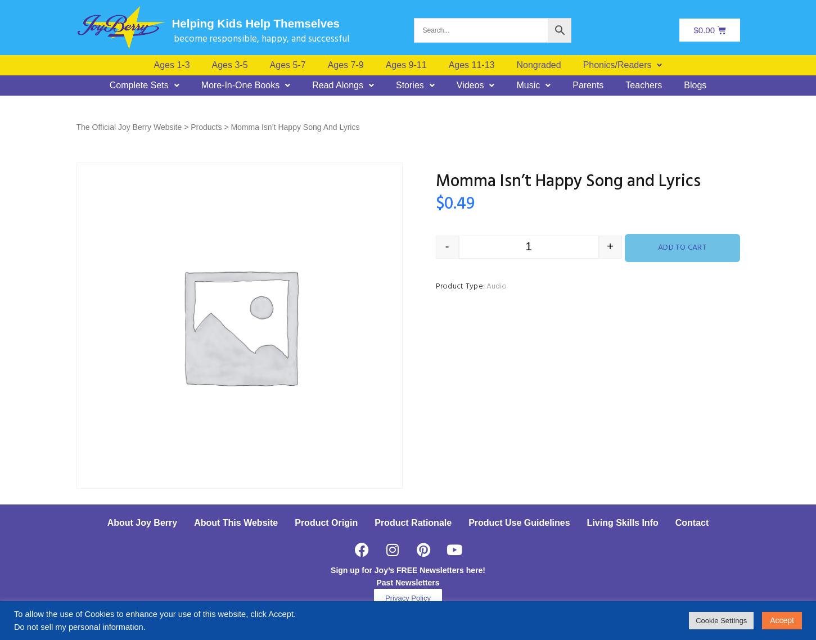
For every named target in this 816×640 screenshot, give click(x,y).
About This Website (236, 523)
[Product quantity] (529, 247)
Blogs (695, 85)
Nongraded (538, 65)
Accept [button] (782, 620)
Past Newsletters (407, 582)
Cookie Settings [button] (721, 620)
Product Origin (326, 523)
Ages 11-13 (472, 65)
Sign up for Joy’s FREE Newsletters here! (408, 570)
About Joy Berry (142, 523)
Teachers (643, 85)
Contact (692, 523)
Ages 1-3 (172, 65)
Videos (476, 85)
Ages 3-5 (230, 65)
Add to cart (682, 247)
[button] (622, 65)
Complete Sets (144, 85)
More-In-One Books (246, 85)
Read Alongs (343, 85)
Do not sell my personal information (78, 627)
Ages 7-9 (346, 65)
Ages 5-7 (288, 65)
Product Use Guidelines (519, 523)
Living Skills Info (623, 523)
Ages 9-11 (406, 65)
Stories (415, 85)
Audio (496, 286)
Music (533, 85)
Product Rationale (413, 523)
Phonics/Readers (622, 65)
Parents (587, 85)
